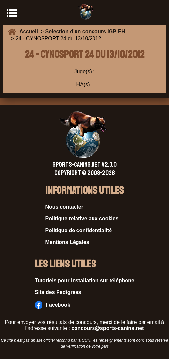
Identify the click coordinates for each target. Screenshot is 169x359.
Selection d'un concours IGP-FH (85, 31)
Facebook (52, 305)
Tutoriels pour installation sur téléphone (84, 280)
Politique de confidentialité (78, 230)
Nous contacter (64, 207)
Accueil (30, 31)
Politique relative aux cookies (82, 218)
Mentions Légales (67, 242)
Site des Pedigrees (58, 292)
